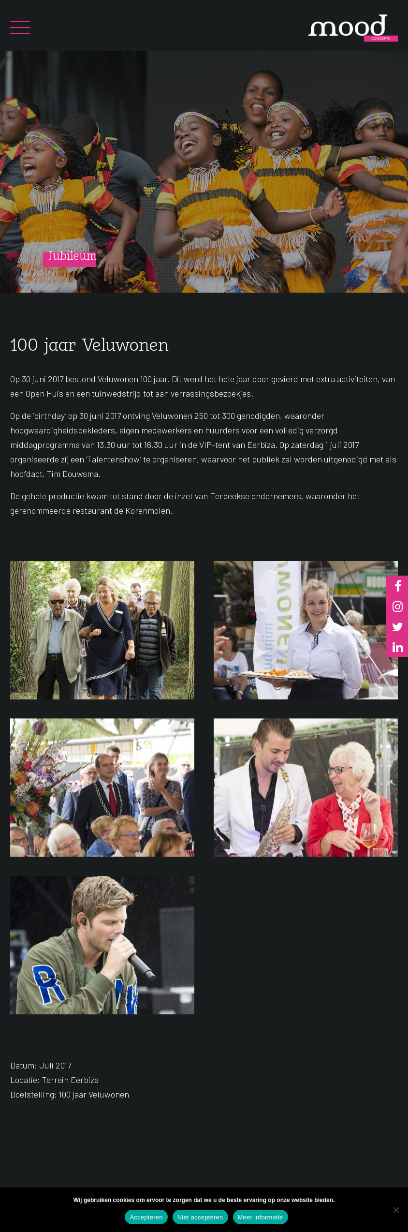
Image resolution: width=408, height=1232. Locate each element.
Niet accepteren (200, 1217)
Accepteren (146, 1217)
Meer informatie (260, 1217)
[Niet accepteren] (396, 1210)
